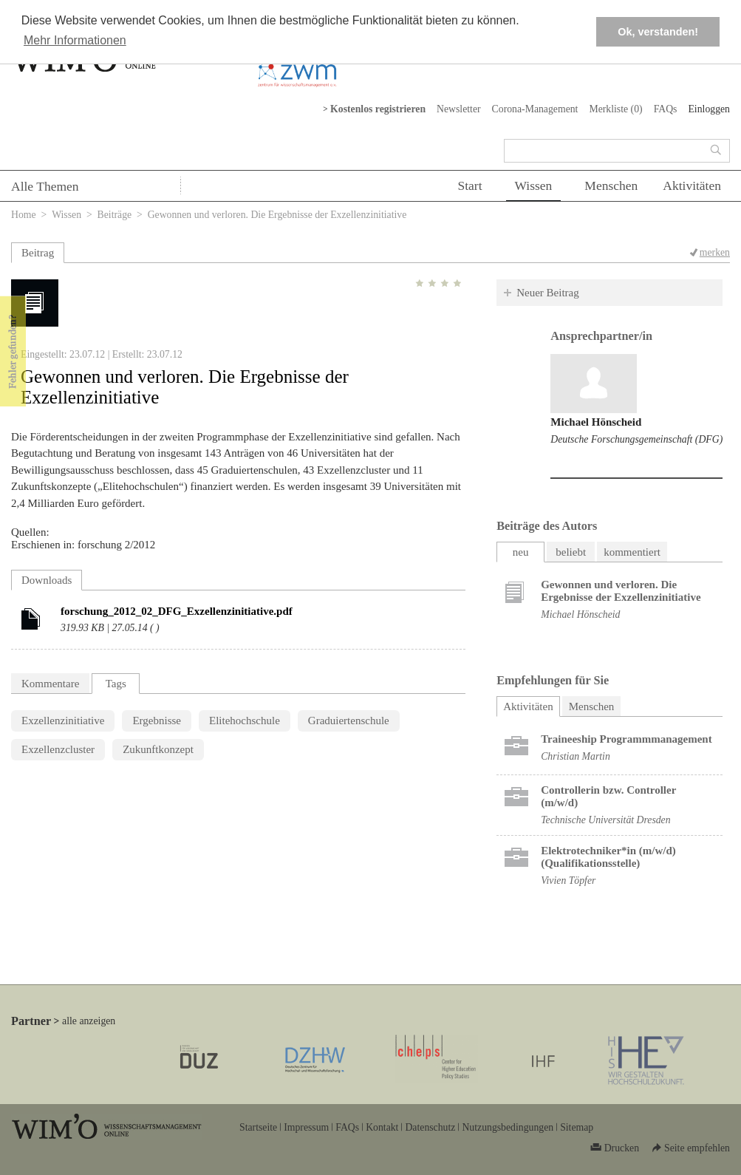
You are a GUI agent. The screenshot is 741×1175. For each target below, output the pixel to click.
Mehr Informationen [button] (75, 40)
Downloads (46, 580)
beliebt (571, 552)
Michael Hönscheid (595, 422)
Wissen (534, 185)
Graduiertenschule (348, 720)
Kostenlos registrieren (378, 109)
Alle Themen (45, 186)
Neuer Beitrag (547, 293)
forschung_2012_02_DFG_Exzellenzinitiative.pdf (177, 611)
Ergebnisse (156, 720)
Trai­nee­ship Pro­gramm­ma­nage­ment (626, 739)
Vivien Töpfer (568, 880)
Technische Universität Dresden (605, 819)
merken (715, 252)
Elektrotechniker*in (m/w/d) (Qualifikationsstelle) (608, 857)
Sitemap (576, 1127)
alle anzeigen (88, 1020)
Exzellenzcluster (58, 749)
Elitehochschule (244, 720)
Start (469, 185)
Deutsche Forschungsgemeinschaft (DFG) (636, 439)
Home (23, 214)
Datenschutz (430, 1127)
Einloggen (709, 109)
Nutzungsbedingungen (507, 1127)
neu (521, 552)
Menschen (611, 185)
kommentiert (632, 552)
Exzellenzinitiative (62, 720)
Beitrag (37, 253)
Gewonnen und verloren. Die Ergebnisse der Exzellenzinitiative (620, 591)
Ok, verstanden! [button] (658, 32)
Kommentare (50, 683)
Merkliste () (615, 109)
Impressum (306, 1127)
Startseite (258, 1127)
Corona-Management (535, 109)
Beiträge (115, 214)
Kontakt (382, 1127)
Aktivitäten (692, 185)
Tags (116, 683)
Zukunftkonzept (158, 749)
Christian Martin (575, 756)
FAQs (665, 109)
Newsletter (459, 109)
